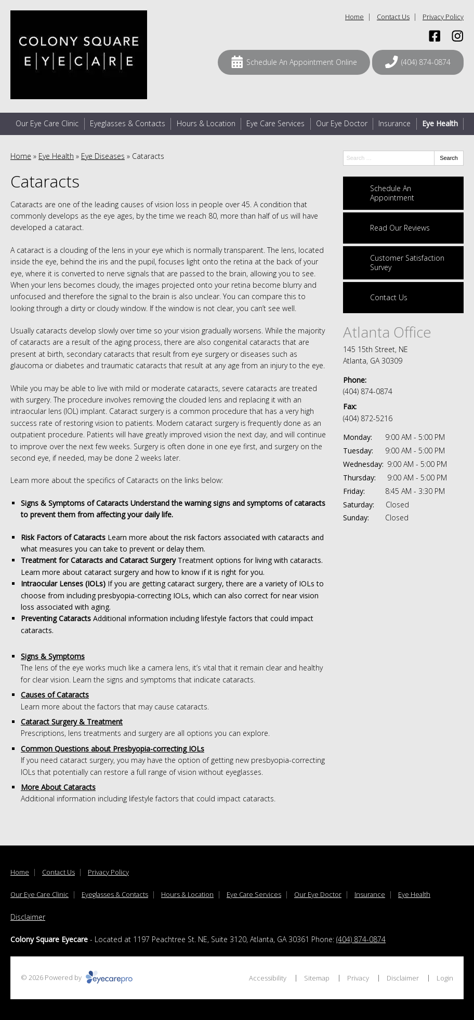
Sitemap (317, 978)
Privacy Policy (443, 16)
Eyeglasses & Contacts (127, 123)
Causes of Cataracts (55, 695)
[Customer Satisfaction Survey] (403, 262)
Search (449, 158)
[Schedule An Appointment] (403, 193)
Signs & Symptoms (53, 656)
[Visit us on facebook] (434, 36)
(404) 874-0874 (367, 391)
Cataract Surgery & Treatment (72, 722)
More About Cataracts (58, 787)
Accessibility (267, 978)
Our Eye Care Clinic (47, 123)
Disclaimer (27, 917)
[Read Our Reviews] (403, 228)
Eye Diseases (103, 156)
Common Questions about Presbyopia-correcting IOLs (112, 749)
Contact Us (393, 16)
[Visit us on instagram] (457, 36)
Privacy (358, 978)
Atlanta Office (387, 332)
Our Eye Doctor (341, 123)
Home (354, 16)
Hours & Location (206, 123)
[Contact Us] (403, 297)
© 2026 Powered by (77, 977)
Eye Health (440, 123)
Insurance (394, 123)
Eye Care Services (275, 123)
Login (445, 978)
